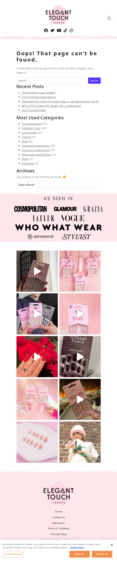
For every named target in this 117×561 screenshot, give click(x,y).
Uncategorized (32, 124)
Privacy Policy (58, 534)
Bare (25, 141)
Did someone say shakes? (39, 92)
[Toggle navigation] (109, 18)
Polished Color (31, 128)
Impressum (58, 523)
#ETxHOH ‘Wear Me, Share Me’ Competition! (51, 106)
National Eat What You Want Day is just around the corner (60, 101)
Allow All (79, 554)
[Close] (111, 545)
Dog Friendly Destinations (39, 97)
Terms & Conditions (59, 528)
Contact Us (58, 517)
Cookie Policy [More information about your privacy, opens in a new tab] (77, 548)
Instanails (28, 163)
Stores (58, 511)
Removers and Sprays (36, 154)
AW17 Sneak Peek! (34, 110)
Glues (25, 159)
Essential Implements (35, 146)
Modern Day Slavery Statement (58, 539)
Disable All (102, 554)
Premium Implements (36, 150)
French (26, 137)
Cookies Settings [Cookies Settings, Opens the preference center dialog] (13, 554)
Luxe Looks (29, 132)
